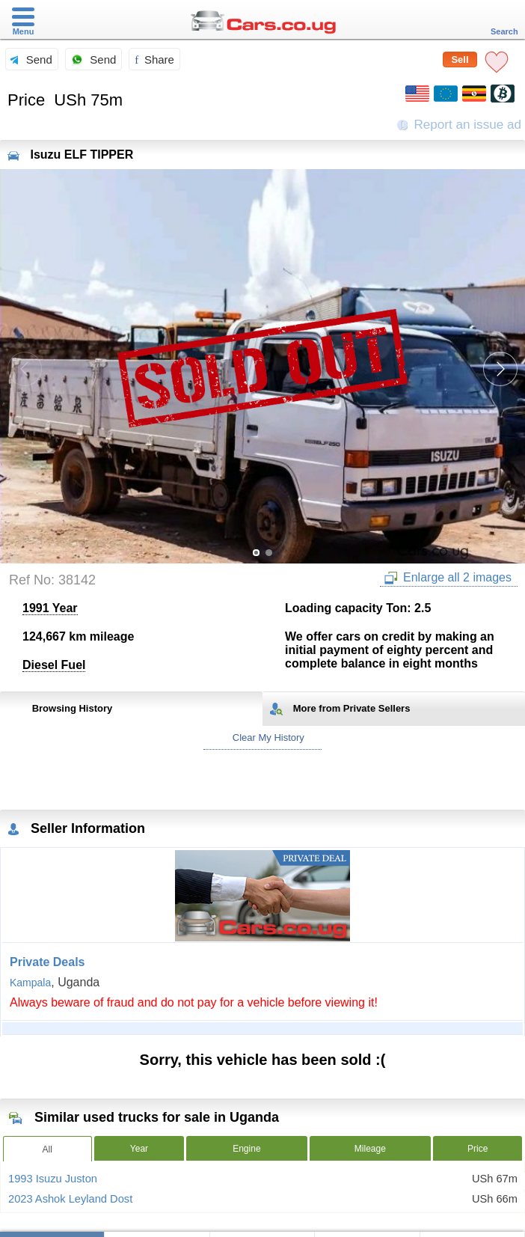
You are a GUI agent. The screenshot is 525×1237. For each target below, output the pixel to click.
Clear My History (262, 737)
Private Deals (47, 962)
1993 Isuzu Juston (52, 1179)
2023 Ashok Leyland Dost (70, 1199)
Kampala (30, 983)
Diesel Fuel (53, 665)
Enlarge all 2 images (448, 577)
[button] (500, 369)
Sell (459, 59)
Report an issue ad (459, 124)
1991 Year (50, 608)
